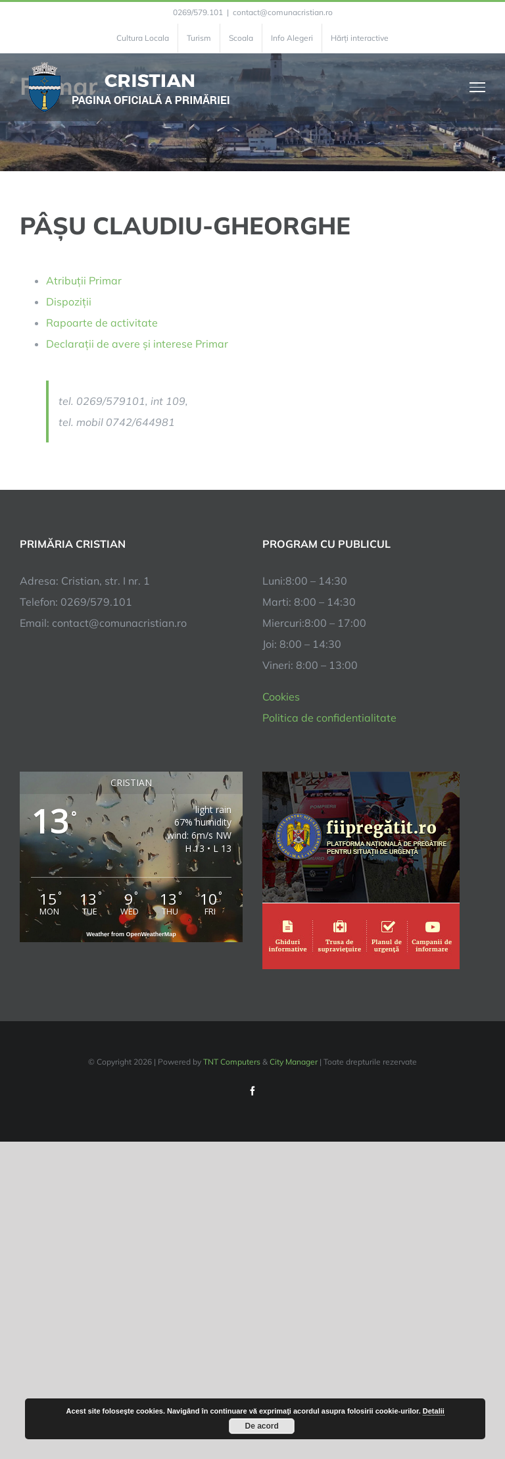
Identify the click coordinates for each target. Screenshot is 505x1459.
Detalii (434, 1411)
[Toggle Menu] (477, 87)
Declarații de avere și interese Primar (137, 343)
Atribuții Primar (84, 280)
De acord (262, 1426)
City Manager (294, 1062)
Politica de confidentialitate (329, 717)
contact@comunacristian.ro (283, 12)
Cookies (281, 696)
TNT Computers (231, 1062)
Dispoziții (68, 301)
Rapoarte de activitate (102, 322)
